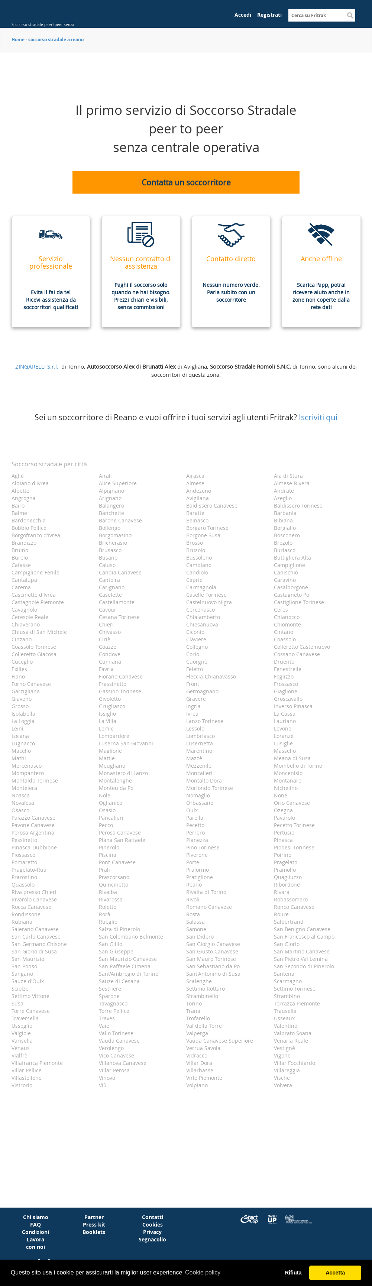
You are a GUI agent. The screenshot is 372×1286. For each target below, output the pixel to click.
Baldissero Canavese (211, 505)
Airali (105, 475)
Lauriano (285, 721)
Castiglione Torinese (299, 602)
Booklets (94, 1231)
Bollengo (109, 527)
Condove (109, 654)
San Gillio (110, 944)
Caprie (194, 579)
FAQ (35, 1224)
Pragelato (285, 862)
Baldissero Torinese (298, 505)
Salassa (195, 921)
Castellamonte (117, 602)
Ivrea (192, 713)
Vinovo (107, 1077)
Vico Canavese (116, 1055)
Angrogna (24, 498)
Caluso (107, 565)
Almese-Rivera (292, 483)
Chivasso (110, 631)
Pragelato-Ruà (29, 869)
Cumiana (110, 661)
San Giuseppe (116, 951)
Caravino (285, 579)
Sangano (22, 973)
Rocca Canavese (31, 906)
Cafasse (21, 565)
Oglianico (110, 802)
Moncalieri (199, 773)
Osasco (20, 810)
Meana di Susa (292, 758)
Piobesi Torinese (294, 847)
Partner (94, 1217)
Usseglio (22, 1025)
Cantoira (109, 579)
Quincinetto (113, 884)
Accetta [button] (335, 1273)
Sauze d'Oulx (28, 981)
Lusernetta (199, 743)
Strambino (287, 996)
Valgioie (21, 1033)
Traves (107, 1018)
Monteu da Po (116, 787)
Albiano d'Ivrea (30, 483)
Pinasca (283, 839)
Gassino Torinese (120, 691)
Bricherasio (113, 542)
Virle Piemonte (204, 1077)
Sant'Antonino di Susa (213, 973)
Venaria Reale (291, 1040)
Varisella (22, 1040)
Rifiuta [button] (293, 1273)
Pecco (106, 825)
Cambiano (198, 565)
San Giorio (287, 944)
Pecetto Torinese (294, 825)
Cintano (283, 631)
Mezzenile (198, 765)
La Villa (107, 721)
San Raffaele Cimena (125, 966)
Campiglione (289, 565)
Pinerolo (109, 847)
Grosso (20, 706)
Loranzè (284, 735)
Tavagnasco (113, 1003)
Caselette (110, 594)
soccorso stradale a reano (56, 39)
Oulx (192, 810)
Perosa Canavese (120, 832)
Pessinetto (24, 839)
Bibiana (283, 520)
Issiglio (107, 713)
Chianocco (287, 617)
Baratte (195, 512)
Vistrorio (22, 1085)
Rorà (104, 914)
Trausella (285, 1010)
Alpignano (111, 490)
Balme (19, 512)
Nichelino (286, 787)
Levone (282, 728)
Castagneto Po (291, 594)
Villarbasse (199, 1070)
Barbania (285, 512)
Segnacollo (152, 1239)
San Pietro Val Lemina (301, 958)
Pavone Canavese (33, 825)
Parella (194, 817)
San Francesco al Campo (304, 936)
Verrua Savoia (203, 1048)
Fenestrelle (287, 669)
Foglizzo (284, 676)
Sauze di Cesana (119, 981)
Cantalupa (24, 579)
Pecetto (195, 825)
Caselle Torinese (206, 594)
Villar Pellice (27, 1070)
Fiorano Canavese (121, 676)
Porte (192, 862)
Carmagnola (201, 587)
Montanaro (287, 780)
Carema (21, 587)
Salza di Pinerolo (119, 929)
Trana (193, 1010)
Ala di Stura (288, 475)
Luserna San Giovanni (126, 743)
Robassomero (291, 899)
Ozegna (283, 810)
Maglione (110, 750)
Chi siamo (35, 1217)
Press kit (94, 1224)
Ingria (193, 706)
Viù (103, 1085)
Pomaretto (24, 862)
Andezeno (198, 490)
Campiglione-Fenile (35, 572)
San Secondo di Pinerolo (304, 966)
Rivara (281, 891)
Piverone (197, 854)
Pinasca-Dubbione (34, 847)
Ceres (281, 609)
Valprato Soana (292, 1033)
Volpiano (197, 1085)
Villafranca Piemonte (37, 1062)
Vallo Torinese (116, 1033)
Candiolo (197, 572)
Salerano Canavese (35, 929)
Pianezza (197, 839)
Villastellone (27, 1077)
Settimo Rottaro (205, 988)
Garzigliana (26, 691)
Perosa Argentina (33, 832)
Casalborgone (291, 587)
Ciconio (195, 631)
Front (192, 683)
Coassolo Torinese (34, 646)
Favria (106, 669)
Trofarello (198, 1018)
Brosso (194, 542)
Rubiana (22, 921)
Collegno (197, 646)
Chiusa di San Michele (39, 631)
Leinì (17, 728)
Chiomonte (287, 624)
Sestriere (110, 988)
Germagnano (202, 691)
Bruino (20, 550)
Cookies (152, 1224)
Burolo (20, 557)
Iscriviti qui (318, 417)
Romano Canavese (209, 906)
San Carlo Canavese (36, 936)
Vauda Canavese (119, 1040)
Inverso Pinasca (293, 706)
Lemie (106, 728)
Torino (194, 1003)
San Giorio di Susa (34, 951)
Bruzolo (195, 550)
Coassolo (285, 639)
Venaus (21, 1048)
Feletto (194, 669)
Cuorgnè (196, 661)
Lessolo (195, 728)
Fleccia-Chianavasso (211, 676)
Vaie (104, 1025)
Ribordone (287, 884)
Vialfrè (20, 1055)
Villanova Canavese (122, 1062)
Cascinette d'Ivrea (34, 594)
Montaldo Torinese (35, 780)
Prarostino (24, 877)
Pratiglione (199, 877)
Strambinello (202, 996)
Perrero (195, 832)
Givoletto (110, 698)
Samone (196, 929)
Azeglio (283, 498)
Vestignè (284, 1048)
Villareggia (287, 1070)
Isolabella (23, 713)
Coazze (107, 646)
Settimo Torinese (295, 988)
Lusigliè (283, 743)
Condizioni (35, 1231)
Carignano (111, 587)
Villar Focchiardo (294, 1062)
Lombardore (114, 735)
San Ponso (24, 966)
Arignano (110, 498)
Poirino (282, 854)
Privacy (152, 1231)
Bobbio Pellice (29, 527)
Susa (17, 1003)
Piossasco (23, 854)
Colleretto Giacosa (34, 654)
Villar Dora (199, 1062)
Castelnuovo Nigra (209, 602)
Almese (195, 483)
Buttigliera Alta (292, 557)
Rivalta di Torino (206, 891)
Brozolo (283, 542)
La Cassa (284, 713)
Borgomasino (115, 535)
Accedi (242, 14)
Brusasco (110, 550)
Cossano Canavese (297, 654)
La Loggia (23, 721)
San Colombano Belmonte (131, 936)
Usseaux (284, 1018)
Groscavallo (288, 698)
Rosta (193, 914)
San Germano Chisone (39, 944)
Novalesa (23, 802)
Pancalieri (111, 817)
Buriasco (284, 550)
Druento (284, 661)
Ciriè (104, 639)
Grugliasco (112, 706)
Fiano (18, 676)
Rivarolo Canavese (34, 899)
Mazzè (194, 758)
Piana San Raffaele (122, 839)
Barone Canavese (120, 520)
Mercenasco (27, 765)
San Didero (200, 936)
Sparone (109, 996)
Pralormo (197, 869)
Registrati (269, 14)
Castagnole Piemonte (38, 602)
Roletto (107, 906)
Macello (21, 750)
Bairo (18, 505)
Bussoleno (199, 557)
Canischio (286, 572)
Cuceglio (22, 661)
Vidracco (196, 1055)
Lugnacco (23, 743)
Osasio (107, 810)
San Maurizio (28, 958)
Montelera (24, 787)
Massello (285, 750)
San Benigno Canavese (302, 929)
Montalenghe (115, 780)
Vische (282, 1077)
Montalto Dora (204, 780)
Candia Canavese (120, 572)
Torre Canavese (31, 1010)
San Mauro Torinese (211, 958)
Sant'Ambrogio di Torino (128, 973)
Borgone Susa (203, 535)
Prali (104, 869)
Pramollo (285, 869)
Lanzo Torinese (204, 721)
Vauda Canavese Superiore (219, 1040)
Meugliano (112, 765)
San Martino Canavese (302, 951)
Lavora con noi (35, 1243)
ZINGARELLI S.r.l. (36, 366)
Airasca (195, 475)
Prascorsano (114, 877)
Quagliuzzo (288, 877)
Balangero (111, 505)
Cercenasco (200, 609)
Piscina (107, 854)
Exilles (19, 669)
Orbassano (199, 802)
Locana (20, 735)
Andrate (284, 490)
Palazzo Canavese (33, 817)
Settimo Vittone (30, 996)
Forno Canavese (31, 683)
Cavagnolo (24, 609)
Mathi (19, 758)
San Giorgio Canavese (213, 944)
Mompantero (28, 773)
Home (18, 39)
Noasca (21, 795)
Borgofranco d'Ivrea (36, 535)
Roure (281, 914)
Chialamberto (203, 617)
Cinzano (22, 639)
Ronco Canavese (294, 906)
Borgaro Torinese (207, 527)
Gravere (196, 698)
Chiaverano (26, 624)
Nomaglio (198, 795)
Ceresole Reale (30, 617)
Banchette (111, 512)
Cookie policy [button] (202, 1272)
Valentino (285, 1025)
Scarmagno (288, 981)
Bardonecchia (29, 520)
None (280, 795)
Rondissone (26, 914)
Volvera (283, 1085)
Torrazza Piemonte (297, 1003)
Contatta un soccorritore (186, 182)
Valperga (197, 1033)
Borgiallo (285, 527)
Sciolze (20, 988)
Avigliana (197, 498)
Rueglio (108, 921)
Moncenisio (288, 773)
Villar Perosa (114, 1070)
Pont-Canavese (117, 862)
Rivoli (193, 899)
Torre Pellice (114, 1010)
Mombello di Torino (298, 765)
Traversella (25, 1018)
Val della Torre (204, 1025)
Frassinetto (112, 683)
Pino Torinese (203, 847)
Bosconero (287, 535)
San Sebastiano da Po (213, 966)
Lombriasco (200, 735)
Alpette (20, 490)
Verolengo (111, 1048)
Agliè (18, 475)
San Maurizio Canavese (128, 958)
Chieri (106, 624)
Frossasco (286, 683)
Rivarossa (111, 899)
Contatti (152, 1217)
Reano (194, 884)
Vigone (282, 1055)
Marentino (199, 750)
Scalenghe (199, 981)
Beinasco (197, 520)
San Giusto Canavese (212, 951)
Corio (192, 654)
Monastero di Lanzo (123, 773)
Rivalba (108, 891)
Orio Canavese (292, 802)
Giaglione (285, 691)
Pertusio (284, 832)
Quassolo (23, 884)
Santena (284, 973)
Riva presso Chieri (34, 891)
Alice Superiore (118, 483)
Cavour (107, 609)
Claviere (196, 639)
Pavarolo (284, 817)
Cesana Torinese (119, 617)
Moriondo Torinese (209, 787)
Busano (108, 557)
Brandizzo (24, 542)
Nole (104, 795)
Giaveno (22, 698)
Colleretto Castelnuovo (302, 646)
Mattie (107, 758)
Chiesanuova (202, 624)
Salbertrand (289, 921)
